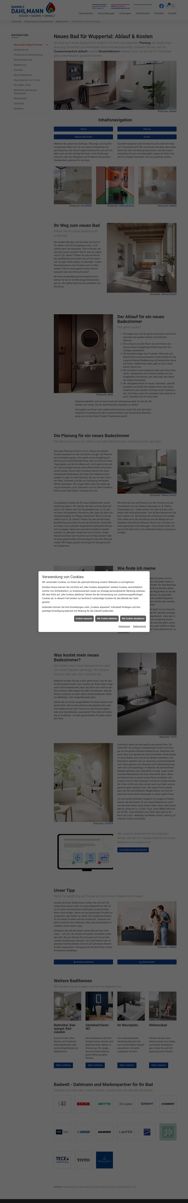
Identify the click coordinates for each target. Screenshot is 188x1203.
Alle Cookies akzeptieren (133, 618)
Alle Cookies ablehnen (107, 618)
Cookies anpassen (84, 618)
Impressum (124, 626)
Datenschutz (139, 626)
